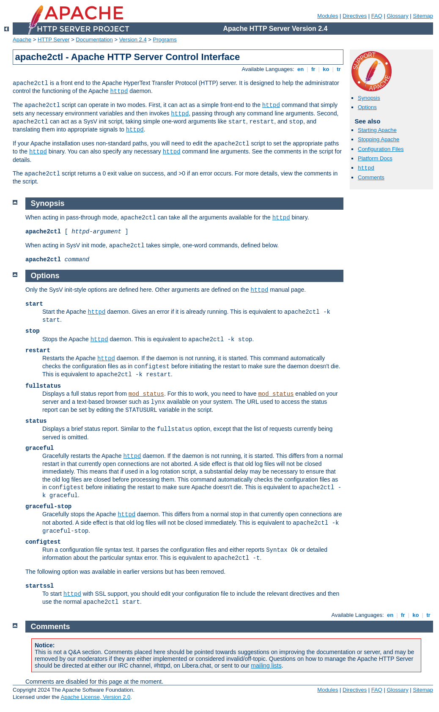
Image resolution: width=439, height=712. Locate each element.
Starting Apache (377, 130)
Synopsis (369, 98)
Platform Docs (375, 158)
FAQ (376, 16)
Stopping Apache (378, 139)
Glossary (397, 16)
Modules (327, 16)
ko (326, 69)
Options (367, 107)
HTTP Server (54, 39)
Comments (371, 177)
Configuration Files (380, 149)
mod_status (146, 394)
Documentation (94, 39)
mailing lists (266, 665)
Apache (22, 39)
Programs (165, 39)
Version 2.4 (133, 39)
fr (313, 69)
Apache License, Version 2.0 (95, 697)
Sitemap (423, 16)
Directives (355, 16)
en (300, 69)
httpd (119, 91)
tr (339, 69)
